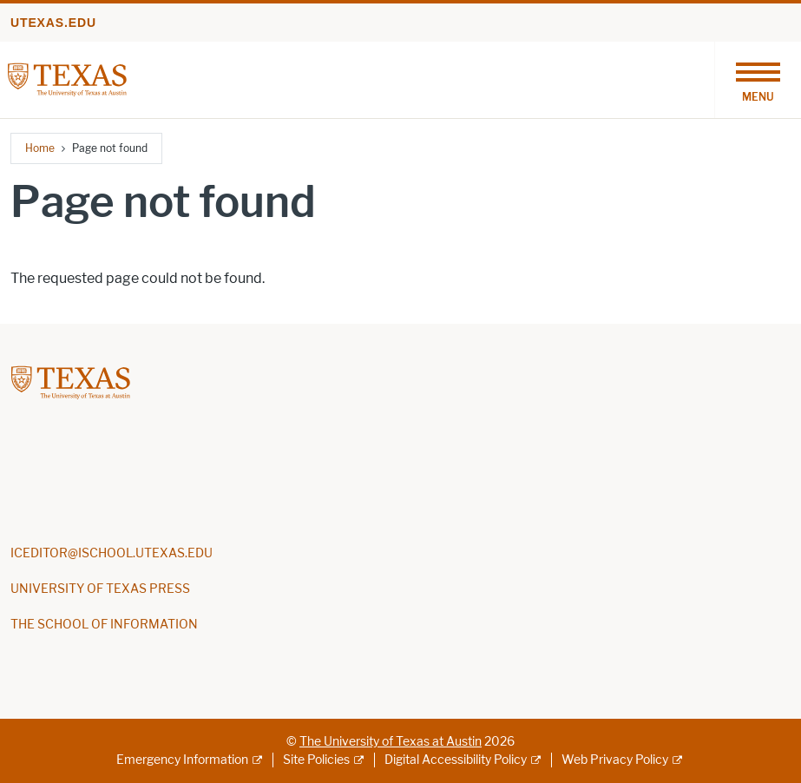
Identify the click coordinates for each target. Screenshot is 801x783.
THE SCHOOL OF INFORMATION (104, 624)
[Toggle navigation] (757, 80)
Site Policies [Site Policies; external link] (316, 760)
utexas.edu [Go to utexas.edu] (53, 23)
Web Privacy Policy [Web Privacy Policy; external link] (614, 760)
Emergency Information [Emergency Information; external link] (182, 760)
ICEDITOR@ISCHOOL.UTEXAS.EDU (111, 553)
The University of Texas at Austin (390, 741)
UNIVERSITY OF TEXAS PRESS (100, 589)
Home (40, 148)
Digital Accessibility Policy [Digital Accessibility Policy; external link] (455, 760)
